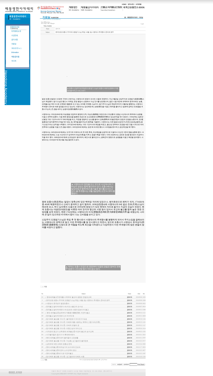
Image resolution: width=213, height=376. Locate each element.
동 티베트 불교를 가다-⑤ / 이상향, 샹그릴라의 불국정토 (67, 341)
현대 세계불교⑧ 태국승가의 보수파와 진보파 (63, 347)
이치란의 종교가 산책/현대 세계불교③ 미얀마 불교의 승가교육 (70, 332)
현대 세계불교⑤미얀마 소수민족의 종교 (61, 350)
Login (142, 24)
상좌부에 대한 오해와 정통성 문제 (59, 344)
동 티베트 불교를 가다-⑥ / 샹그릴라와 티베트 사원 (65, 357)
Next (105, 359)
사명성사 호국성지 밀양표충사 (57, 303)
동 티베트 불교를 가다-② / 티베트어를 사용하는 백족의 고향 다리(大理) (73, 322)
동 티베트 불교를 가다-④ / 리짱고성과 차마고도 (64, 328)
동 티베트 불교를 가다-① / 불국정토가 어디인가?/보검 (66, 319)
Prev (81, 359)
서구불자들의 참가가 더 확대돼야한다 (60, 335)
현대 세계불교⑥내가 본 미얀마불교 (59, 353)
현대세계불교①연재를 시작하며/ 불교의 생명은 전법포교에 (68, 297)
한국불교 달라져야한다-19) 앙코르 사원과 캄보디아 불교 (67, 310)
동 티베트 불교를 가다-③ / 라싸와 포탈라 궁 (62, 325)
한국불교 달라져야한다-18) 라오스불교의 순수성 (64, 307)
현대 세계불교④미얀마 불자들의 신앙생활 (62, 338)
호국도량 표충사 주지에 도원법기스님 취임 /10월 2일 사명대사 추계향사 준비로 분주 (78, 300)
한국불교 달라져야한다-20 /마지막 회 (60, 316)
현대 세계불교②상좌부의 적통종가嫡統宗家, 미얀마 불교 (68, 313)
